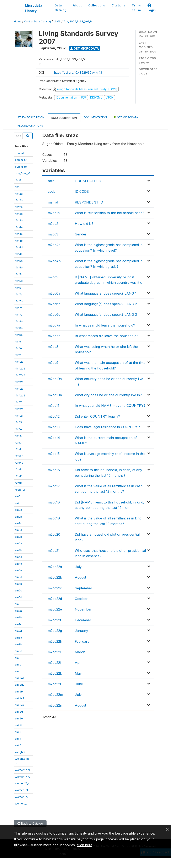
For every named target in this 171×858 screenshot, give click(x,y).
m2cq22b (55, 577)
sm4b (18, 550)
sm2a (18, 509)
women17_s (22, 783)
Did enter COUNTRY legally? (97, 416)
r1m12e (19, 409)
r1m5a (19, 260)
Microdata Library (33, 8)
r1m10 (18, 348)
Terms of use (136, 8)
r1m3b (19, 220)
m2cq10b (55, 395)
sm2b (18, 516)
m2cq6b (54, 304)
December (83, 620)
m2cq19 (54, 518)
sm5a (18, 577)
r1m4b (19, 233)
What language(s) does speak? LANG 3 (106, 314)
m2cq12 (54, 416)
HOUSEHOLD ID (88, 181)
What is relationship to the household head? (109, 213)
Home (17, 21)
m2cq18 (54, 502)
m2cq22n (55, 705)
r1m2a (19, 193)
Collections (96, 5)
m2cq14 (54, 438)
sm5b (18, 583)
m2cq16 (54, 470)
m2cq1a (54, 213)
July (78, 567)
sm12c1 (19, 698)
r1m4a (19, 227)
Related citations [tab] (30, 125)
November (83, 609)
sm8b (18, 644)
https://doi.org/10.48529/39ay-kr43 (78, 72)
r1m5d (19, 281)
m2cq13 (54, 427)
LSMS (57, 21)
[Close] (167, 829)
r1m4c (19, 240)
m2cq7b (54, 336)
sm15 (18, 745)
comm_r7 (21, 159)
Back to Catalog (30, 823)
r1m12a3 (20, 375)
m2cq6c (54, 314)
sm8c (18, 651)
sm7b (18, 617)
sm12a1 (19, 678)
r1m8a (19, 321)
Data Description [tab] (64, 117)
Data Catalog (60, 8)
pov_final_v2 (23, 173)
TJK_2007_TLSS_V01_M (77, 21)
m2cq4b (54, 261)
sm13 (18, 732)
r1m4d (19, 247)
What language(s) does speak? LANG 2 (106, 304)
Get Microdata (84, 48)
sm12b (19, 691)
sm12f (18, 725)
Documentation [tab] (95, 117)
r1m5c (19, 274)
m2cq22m (55, 694)
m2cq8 (53, 347)
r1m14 (18, 429)
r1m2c (19, 206)
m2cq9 (53, 363)
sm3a (18, 529)
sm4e (18, 570)
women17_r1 (22, 769)
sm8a (18, 637)
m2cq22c (55, 588)
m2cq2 (53, 224)
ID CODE (82, 191)
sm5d (18, 597)
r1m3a (19, 213)
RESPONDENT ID (89, 202)
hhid (51, 181)
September (83, 588)
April (78, 663)
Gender (80, 234)
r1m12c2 (20, 395)
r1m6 (18, 287)
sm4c (18, 556)
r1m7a (18, 294)
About (77, 5)
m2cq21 (54, 550)
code (51, 191)
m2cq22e (55, 609)
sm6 (17, 604)
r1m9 (18, 341)
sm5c (18, 590)
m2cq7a (54, 325)
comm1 (19, 153)
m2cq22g (55, 631)
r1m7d (18, 314)
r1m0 (18, 180)
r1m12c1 (20, 388)
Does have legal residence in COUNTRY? (107, 427)
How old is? (84, 224)
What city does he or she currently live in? (108, 395)
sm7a (18, 610)
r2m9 (18, 469)
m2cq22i (54, 652)
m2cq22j (54, 663)
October (81, 599)
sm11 (18, 671)
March (80, 652)
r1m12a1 (19, 361)
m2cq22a (55, 567)
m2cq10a (55, 379)
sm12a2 (20, 684)
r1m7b (19, 301)
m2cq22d (55, 599)
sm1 (17, 503)
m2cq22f (54, 620)
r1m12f (19, 415)
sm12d (19, 711)
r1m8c (19, 334)
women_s (21, 803)
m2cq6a (54, 293)
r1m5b (19, 267)
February (82, 641)
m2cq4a (54, 245)
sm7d (18, 631)
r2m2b (19, 456)
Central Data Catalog (37, 21)
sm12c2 (20, 705)
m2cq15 (54, 454)
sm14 (18, 738)
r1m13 (18, 422)
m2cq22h (55, 641)
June (79, 684)
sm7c (18, 624)
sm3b (18, 536)
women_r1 (21, 790)
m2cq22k (55, 673)
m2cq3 (53, 234)
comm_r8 (21, 166)
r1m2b (19, 200)
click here (84, 845)
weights (20, 752)
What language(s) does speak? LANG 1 (106, 293)
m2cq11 (53, 405)
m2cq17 (54, 486)
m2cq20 (54, 534)
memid (53, 202)
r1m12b (19, 382)
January (81, 631)
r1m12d (19, 402)
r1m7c (18, 308)
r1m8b (19, 328)
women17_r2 (23, 776)
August (80, 577)
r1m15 (18, 435)
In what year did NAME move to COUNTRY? (110, 405)
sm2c (18, 523)
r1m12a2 (20, 368)
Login (152, 8)
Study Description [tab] (30, 117)
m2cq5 (53, 277)
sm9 (17, 657)
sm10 (18, 664)
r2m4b (19, 462)
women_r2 (21, 796)
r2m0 (18, 442)
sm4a (18, 543)
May (78, 673)
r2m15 (18, 482)
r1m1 (17, 186)
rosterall (20, 489)
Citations (118, 5)
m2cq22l (54, 684)
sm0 (17, 496)
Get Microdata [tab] (126, 117)
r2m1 (18, 449)
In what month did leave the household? (106, 336)
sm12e (19, 718)
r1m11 (18, 355)
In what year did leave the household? (105, 325)
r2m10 (18, 476)
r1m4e (19, 254)
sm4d (18, 563)
